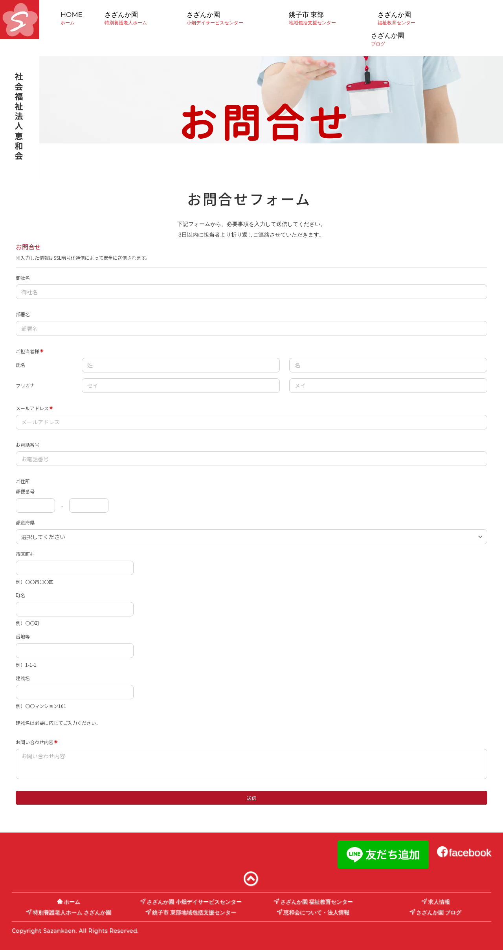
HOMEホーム (72, 18)
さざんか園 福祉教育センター (313, 902)
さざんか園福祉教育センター (396, 18)
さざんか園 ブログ (435, 912)
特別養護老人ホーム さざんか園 (68, 912)
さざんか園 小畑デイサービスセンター (191, 902)
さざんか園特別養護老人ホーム (126, 18)
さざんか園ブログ (392, 38)
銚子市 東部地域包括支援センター (312, 18)
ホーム (68, 902)
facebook (464, 852)
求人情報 (435, 902)
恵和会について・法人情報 (313, 912)
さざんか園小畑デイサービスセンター (215, 18)
